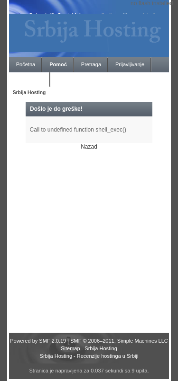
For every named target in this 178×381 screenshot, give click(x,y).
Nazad (89, 146)
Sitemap (70, 348)
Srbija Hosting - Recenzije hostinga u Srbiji (89, 356)
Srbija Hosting (100, 348)
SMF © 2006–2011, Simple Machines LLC (119, 341)
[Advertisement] (89, 239)
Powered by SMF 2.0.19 (38, 341)
